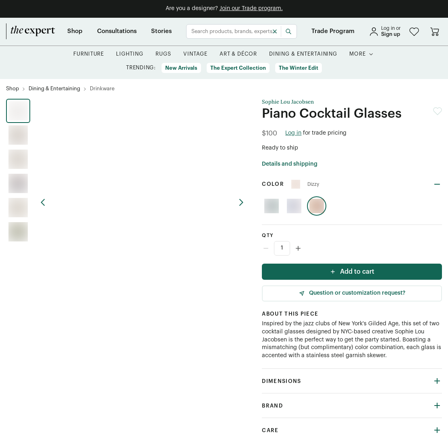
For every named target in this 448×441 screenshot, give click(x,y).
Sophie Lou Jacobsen (288, 102)
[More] (357, 54)
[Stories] (161, 31)
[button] (414, 32)
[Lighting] (129, 54)
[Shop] (75, 31)
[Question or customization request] (352, 293)
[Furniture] (88, 54)
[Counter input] (352, 248)
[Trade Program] (333, 31)
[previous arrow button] (46, 202)
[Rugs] (163, 54)
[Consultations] (117, 31)
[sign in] (385, 31)
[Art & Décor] (238, 54)
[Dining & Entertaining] (303, 54)
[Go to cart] (434, 31)
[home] (30, 31)
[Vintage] (195, 54)
